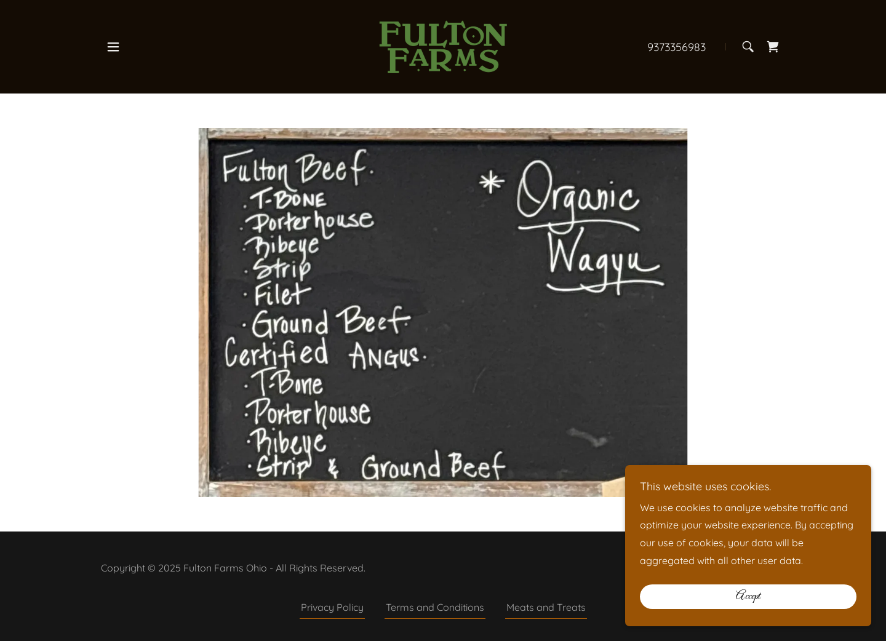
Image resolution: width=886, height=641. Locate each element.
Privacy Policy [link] (332, 607)
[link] (443, 45)
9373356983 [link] (676, 47)
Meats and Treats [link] (546, 607)
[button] (113, 46)
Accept (748, 596)
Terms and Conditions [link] (435, 607)
